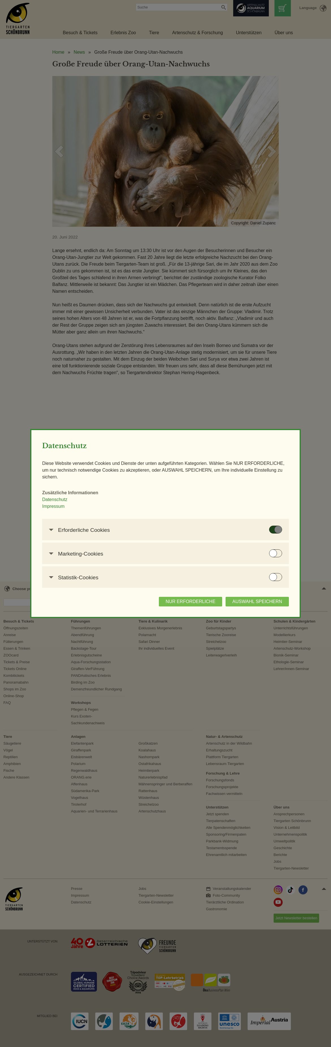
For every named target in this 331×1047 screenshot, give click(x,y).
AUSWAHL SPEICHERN (249, 601)
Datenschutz (63, 499)
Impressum (62, 506)
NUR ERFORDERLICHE (182, 601)
